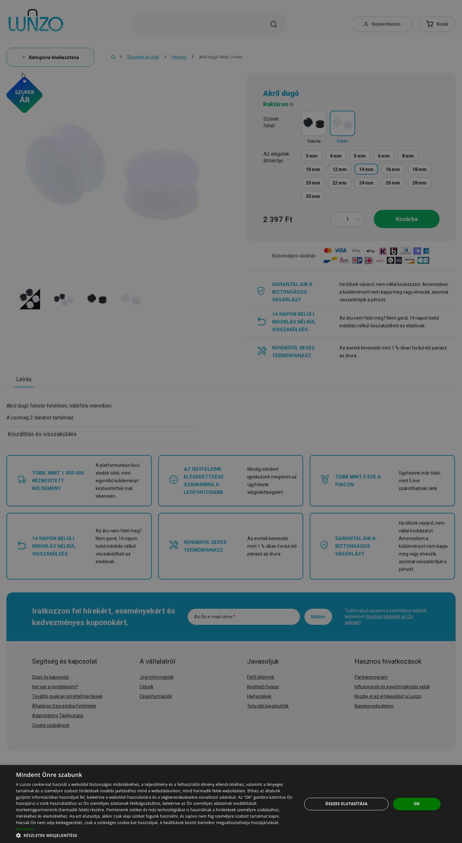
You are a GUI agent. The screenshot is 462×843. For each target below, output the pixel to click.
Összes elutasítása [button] (346, 803)
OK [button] (417, 803)
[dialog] (231, 804)
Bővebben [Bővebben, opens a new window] (25, 829)
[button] (155, 835)
